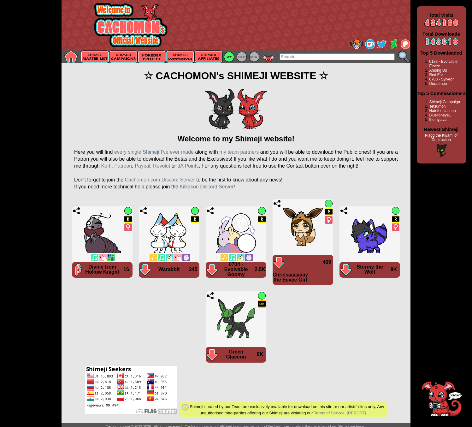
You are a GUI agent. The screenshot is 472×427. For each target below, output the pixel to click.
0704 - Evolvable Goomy (236, 269)
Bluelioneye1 (440, 115)
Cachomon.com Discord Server (160, 179)
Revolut (161, 166)
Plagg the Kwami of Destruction (441, 137)
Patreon (123, 166)
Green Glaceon (236, 354)
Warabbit (169, 269)
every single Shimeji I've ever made (154, 152)
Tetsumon (437, 106)
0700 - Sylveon (442, 79)
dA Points (188, 166)
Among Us (438, 70)
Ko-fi (106, 166)
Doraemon (438, 83)
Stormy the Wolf (370, 269)
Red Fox (436, 75)
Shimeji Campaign (444, 102)
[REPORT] (356, 413)
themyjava (438, 119)
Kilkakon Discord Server (206, 186)
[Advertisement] (30, 100)
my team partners (239, 152)
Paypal (142, 166)
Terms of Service (329, 413)
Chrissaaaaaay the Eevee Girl (290, 277)
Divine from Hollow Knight (102, 269)
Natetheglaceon (442, 111)
